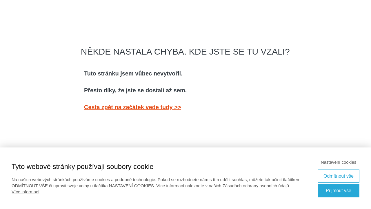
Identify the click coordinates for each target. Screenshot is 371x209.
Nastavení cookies (339, 162)
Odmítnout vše (338, 176)
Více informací (25, 191)
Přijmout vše (338, 190)
